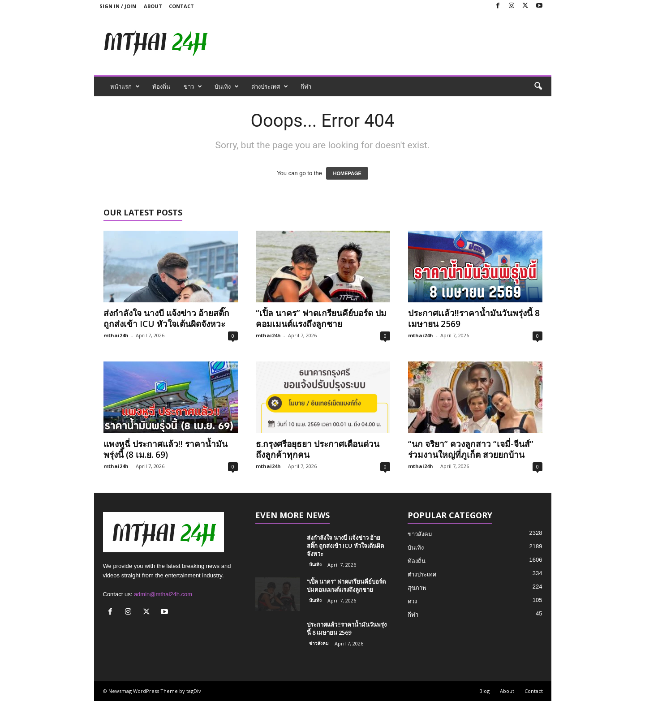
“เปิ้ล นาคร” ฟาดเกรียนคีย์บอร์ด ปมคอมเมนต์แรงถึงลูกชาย (321, 318)
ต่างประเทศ (269, 86)
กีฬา (306, 86)
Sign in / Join (117, 6)
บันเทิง (227, 86)
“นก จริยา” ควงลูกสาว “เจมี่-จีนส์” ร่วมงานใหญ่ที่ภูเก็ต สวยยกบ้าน (470, 449)
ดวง (412, 601)
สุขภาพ (417, 588)
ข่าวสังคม (319, 643)
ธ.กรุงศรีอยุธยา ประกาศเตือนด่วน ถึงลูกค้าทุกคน (317, 449)
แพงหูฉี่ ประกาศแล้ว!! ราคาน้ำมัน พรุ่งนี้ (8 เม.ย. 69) (165, 449)
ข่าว (193, 86)
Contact (181, 6)
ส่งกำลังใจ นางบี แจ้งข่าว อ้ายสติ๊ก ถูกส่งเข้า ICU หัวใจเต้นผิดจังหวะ (166, 318)
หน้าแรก (125, 86)
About (153, 6)
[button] (538, 86)
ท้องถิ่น (161, 86)
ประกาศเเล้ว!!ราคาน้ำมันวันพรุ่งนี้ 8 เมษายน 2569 (474, 318)
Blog (484, 691)
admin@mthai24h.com (163, 594)
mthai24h (116, 335)
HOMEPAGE (347, 173)
